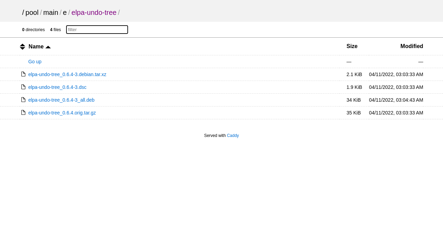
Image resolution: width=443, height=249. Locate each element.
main (50, 12)
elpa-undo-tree (94, 12)
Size (352, 46)
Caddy (233, 135)
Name (40, 46)
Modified (411, 46)
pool (32, 12)
